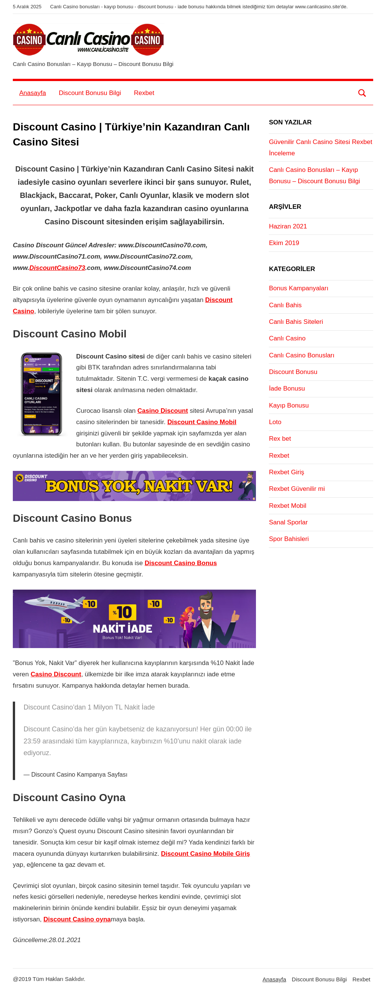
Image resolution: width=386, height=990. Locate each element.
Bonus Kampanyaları (298, 288)
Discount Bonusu (293, 371)
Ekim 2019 (284, 243)
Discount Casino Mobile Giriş (205, 853)
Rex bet (280, 438)
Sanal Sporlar (288, 522)
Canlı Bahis (285, 305)
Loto (275, 422)
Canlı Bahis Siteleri (296, 321)
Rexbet (144, 93)
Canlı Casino (287, 338)
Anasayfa (32, 93)
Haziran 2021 (288, 226)
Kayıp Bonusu (289, 405)
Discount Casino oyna (77, 919)
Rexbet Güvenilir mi (297, 488)
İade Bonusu (287, 388)
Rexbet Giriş (286, 472)
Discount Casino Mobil (201, 422)
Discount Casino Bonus (181, 563)
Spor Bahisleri (289, 539)
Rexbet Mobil (287, 505)
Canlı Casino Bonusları (301, 355)
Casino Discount (163, 410)
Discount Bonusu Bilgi (90, 93)
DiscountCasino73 (57, 267)
